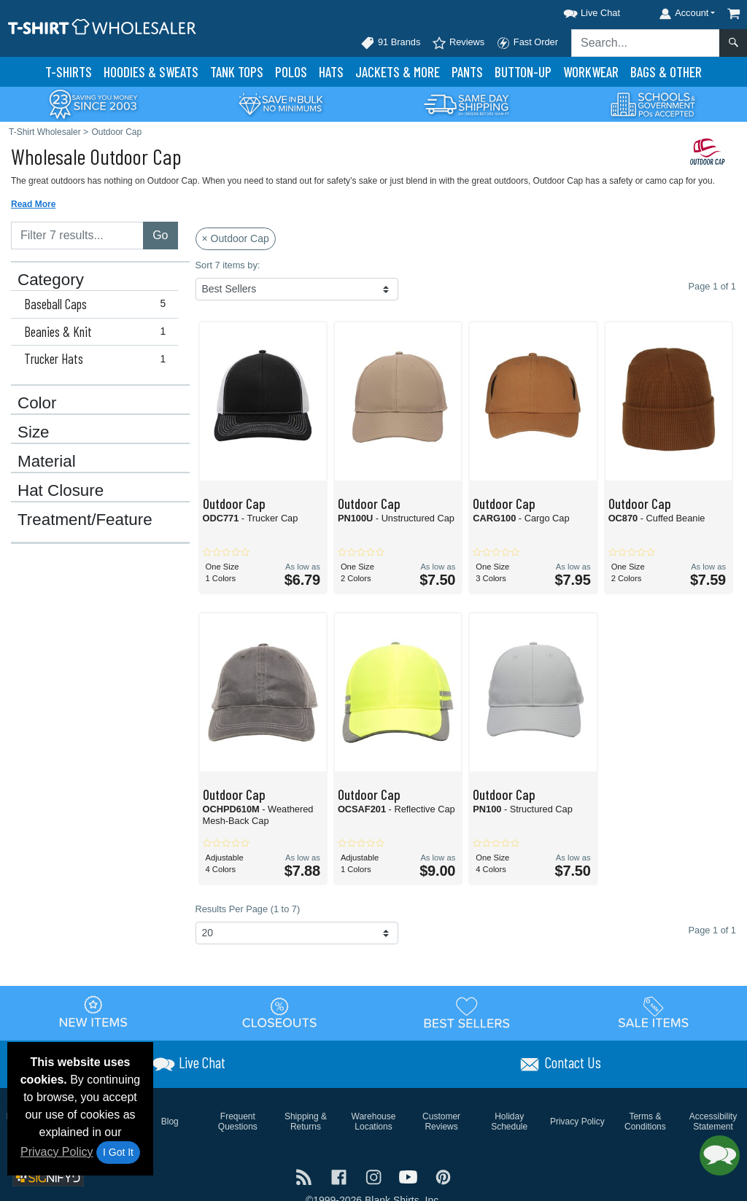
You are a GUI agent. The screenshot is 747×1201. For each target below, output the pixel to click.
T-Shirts (68, 71)
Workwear (591, 71)
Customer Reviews (441, 1121)
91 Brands (390, 43)
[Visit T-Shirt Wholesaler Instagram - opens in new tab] (374, 1176)
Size (34, 432)
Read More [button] (33, 204)
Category (51, 280)
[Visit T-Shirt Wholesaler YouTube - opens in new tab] (409, 1176)
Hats (331, 71)
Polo (291, 71)
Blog (170, 1121)
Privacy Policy (56, 1152)
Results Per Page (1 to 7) (248, 908)
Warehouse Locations (374, 1121)
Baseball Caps (98, 304)
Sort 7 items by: (228, 265)
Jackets (397, 71)
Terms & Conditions (645, 1121)
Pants (467, 71)
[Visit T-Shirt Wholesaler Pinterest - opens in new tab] (443, 1176)
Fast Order (527, 43)
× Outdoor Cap (235, 238)
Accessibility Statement (713, 1121)
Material (47, 462)
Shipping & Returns (306, 1121)
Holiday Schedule (509, 1121)
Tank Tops (236, 71)
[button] (578, 10)
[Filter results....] (77, 235)
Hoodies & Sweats (151, 71)
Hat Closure (61, 491)
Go (160, 235)
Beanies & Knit (98, 332)
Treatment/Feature (85, 520)
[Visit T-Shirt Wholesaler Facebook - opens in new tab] (340, 1176)
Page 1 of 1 (712, 930)
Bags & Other (666, 71)
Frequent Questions (238, 1121)
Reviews (458, 43)
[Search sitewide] (645, 43)
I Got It (118, 1152)
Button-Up (523, 71)
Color (37, 403)
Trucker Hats (98, 359)
